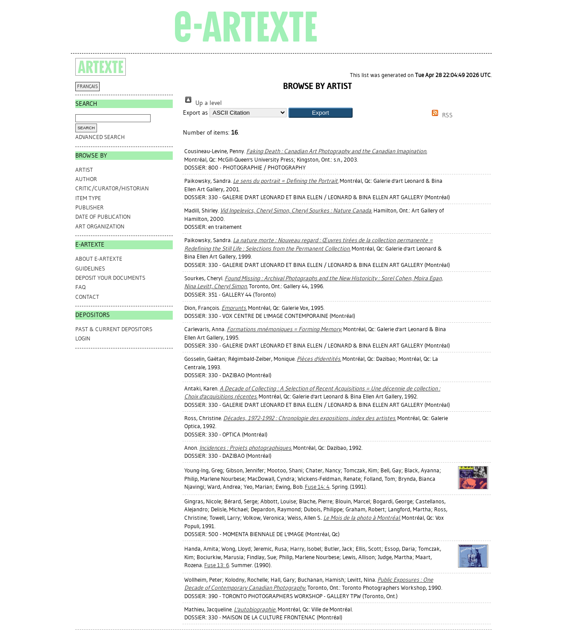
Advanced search (100, 137)
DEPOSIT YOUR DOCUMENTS (110, 277)
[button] (320, 113)
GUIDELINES (90, 268)
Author (86, 179)
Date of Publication (103, 216)
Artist (84, 169)
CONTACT (87, 297)
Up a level (202, 103)
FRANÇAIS (87, 86)
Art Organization (99, 226)
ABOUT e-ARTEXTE (98, 258)
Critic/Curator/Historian (112, 188)
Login (82, 338)
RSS (441, 115)
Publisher (89, 207)
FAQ (80, 287)
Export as (195, 112)
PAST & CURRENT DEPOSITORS (113, 329)
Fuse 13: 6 (216, 565)
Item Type (88, 198)
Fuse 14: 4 (317, 486)
